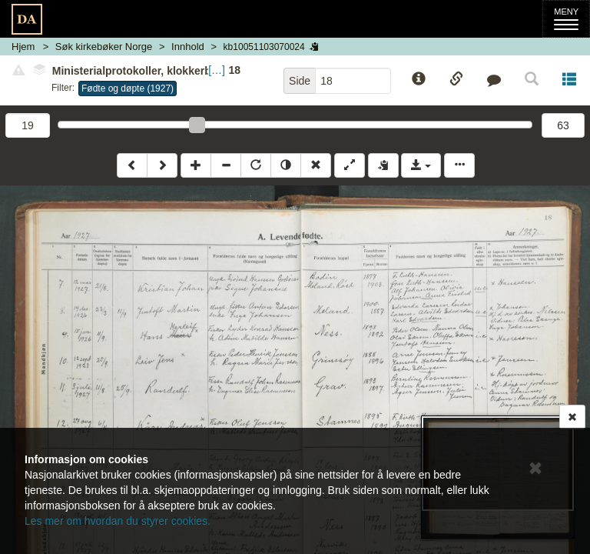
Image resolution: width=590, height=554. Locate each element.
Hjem (23, 46)
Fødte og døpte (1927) (127, 88)
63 (563, 125)
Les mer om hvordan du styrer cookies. (117, 521)
